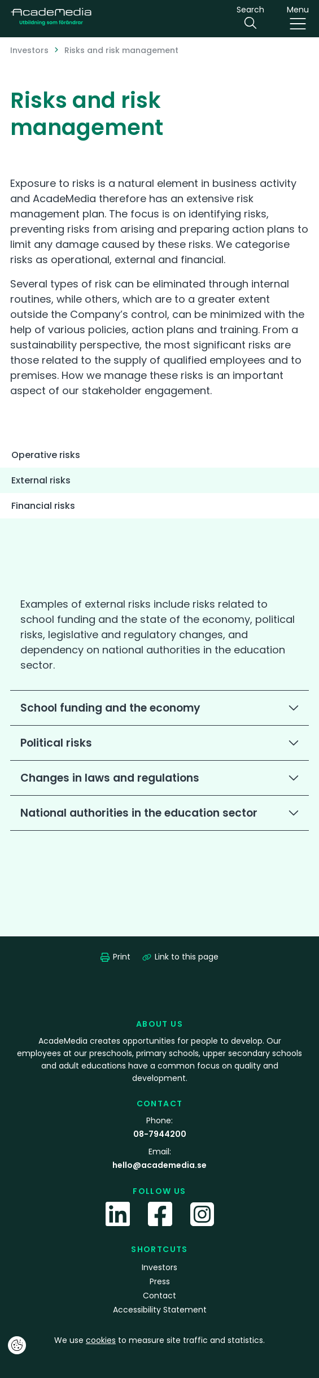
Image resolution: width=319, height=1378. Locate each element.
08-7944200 (159, 1134)
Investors (29, 50)
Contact (159, 1295)
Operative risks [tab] (45, 454)
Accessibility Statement (160, 1309)
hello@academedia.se (159, 1165)
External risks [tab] (41, 480)
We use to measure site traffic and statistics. (159, 1340)
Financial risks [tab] (43, 505)
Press (160, 1281)
